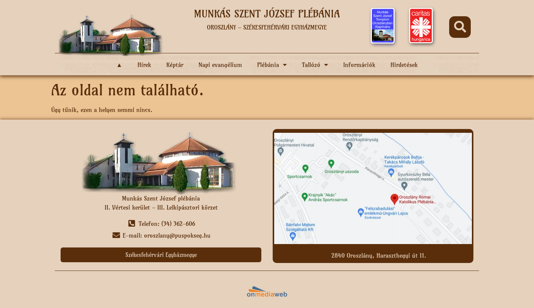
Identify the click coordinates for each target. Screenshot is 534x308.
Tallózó (315, 65)
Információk (359, 64)
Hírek (144, 64)
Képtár (174, 64)
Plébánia (272, 65)
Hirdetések (404, 64)
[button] (460, 27)
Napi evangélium (220, 64)
